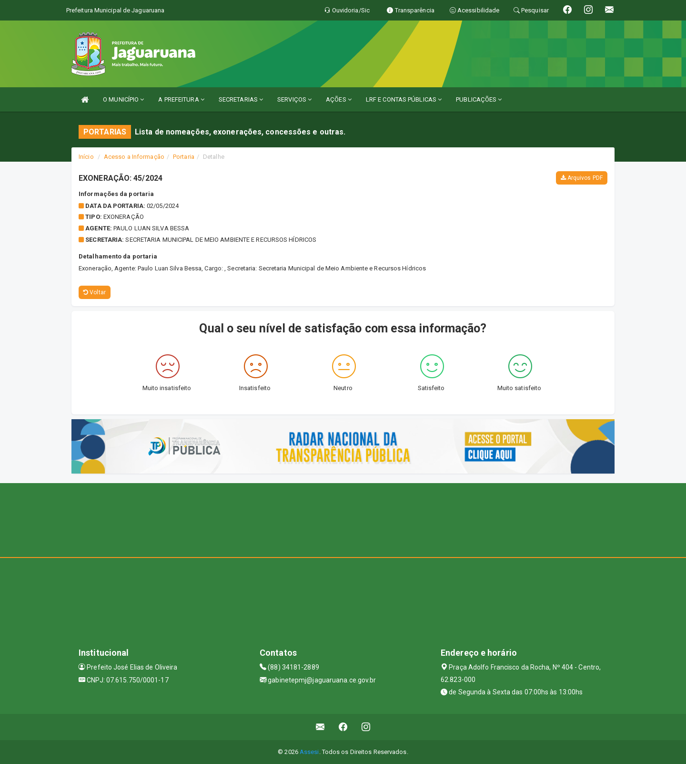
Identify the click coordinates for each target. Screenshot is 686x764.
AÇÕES (339, 99)
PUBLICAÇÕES (479, 99)
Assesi (309, 751)
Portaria (183, 156)
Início (86, 156)
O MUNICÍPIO (123, 99)
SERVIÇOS (294, 99)
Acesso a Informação (134, 156)
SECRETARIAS (241, 99)
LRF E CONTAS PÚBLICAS (404, 99)
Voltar (94, 292)
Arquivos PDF (582, 178)
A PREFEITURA (181, 99)
